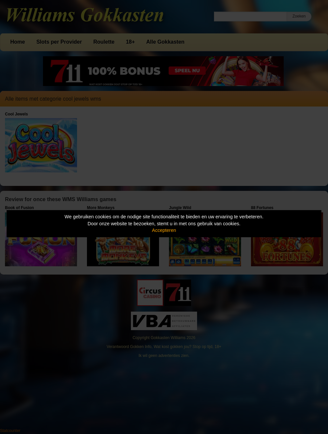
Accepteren (164, 230)
